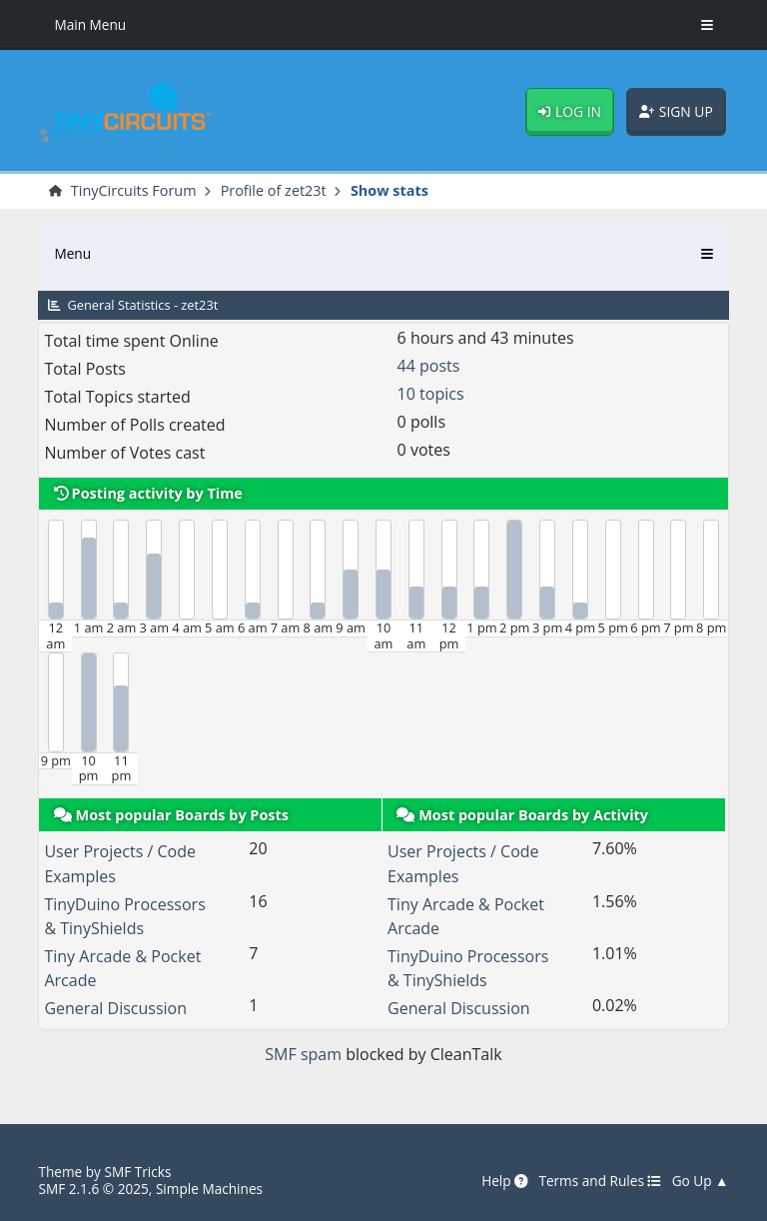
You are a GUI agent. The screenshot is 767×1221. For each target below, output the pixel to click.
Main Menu (90, 24)
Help (504, 1181)
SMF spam (303, 1054)
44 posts (428, 366)
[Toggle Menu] (707, 25)
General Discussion (115, 1008)
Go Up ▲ (700, 1181)
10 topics (430, 394)
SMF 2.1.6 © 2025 (93, 1188)
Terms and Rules (599, 1181)
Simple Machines (209, 1188)
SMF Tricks (137, 1171)
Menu (72, 253)
